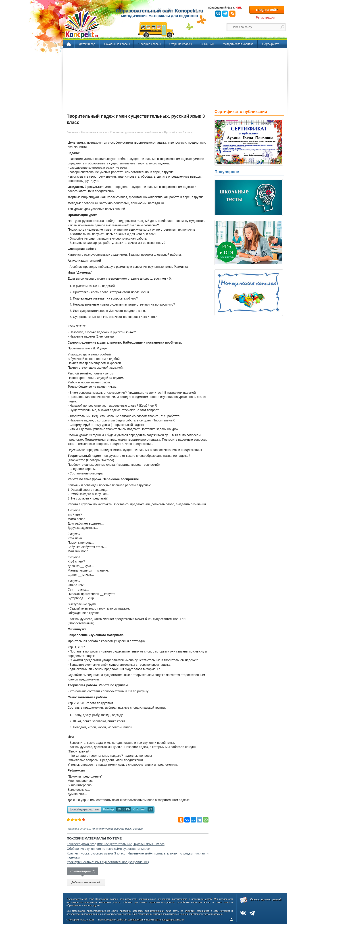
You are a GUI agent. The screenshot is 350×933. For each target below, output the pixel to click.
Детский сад (87, 44)
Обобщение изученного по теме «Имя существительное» (108, 848)
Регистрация (265, 17)
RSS (232, 14)
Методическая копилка (238, 44)
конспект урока (102, 828)
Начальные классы (117, 44)
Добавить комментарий (85, 882)
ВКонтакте (218, 14)
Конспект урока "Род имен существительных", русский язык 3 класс (116, 844)
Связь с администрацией (265, 899)
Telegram (225, 14)
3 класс (138, 828)
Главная (69, 44)
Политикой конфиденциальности (165, 919)
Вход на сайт (266, 10)
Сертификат (270, 44)
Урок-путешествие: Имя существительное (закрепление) (108, 862)
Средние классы (149, 44)
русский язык (122, 828)
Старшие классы (180, 44)
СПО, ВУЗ (207, 44)
